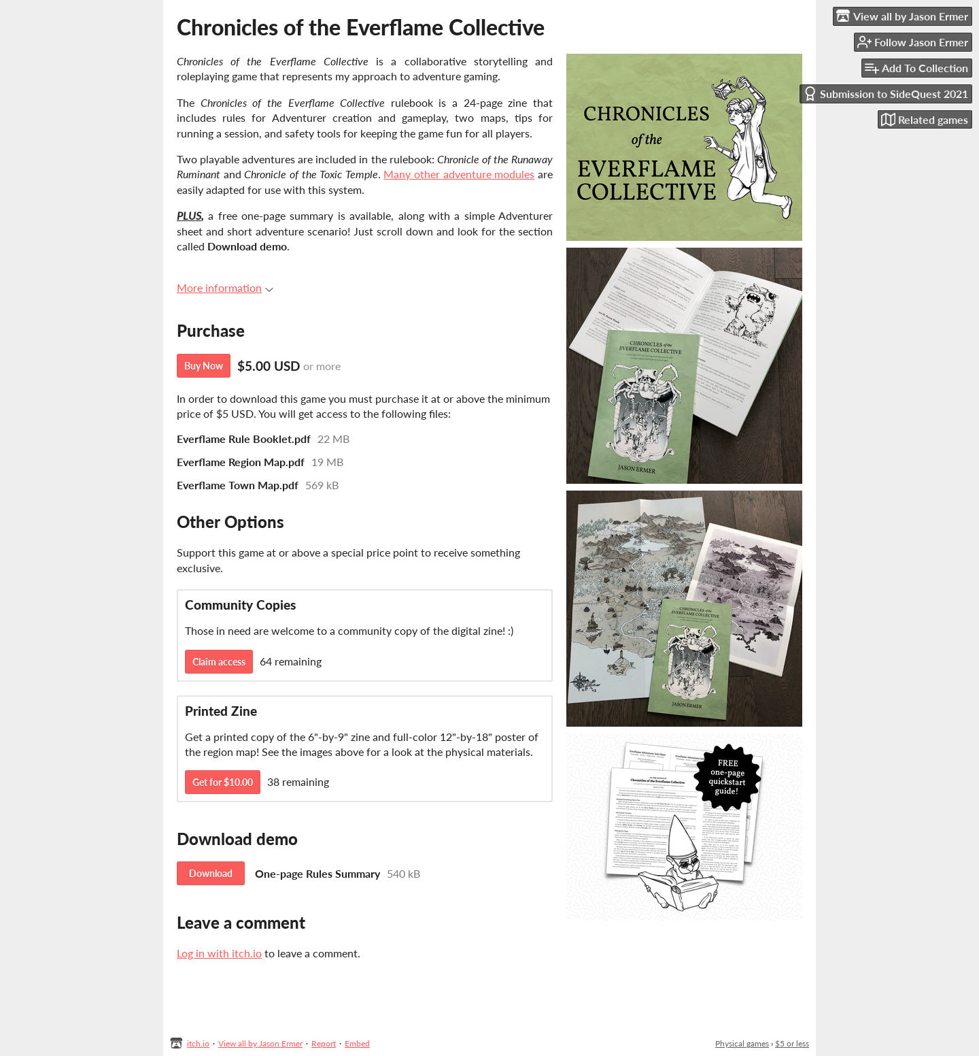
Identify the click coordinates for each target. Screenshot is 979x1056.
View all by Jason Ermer (260, 1043)
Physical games (742, 1043)
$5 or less (792, 1043)
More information (225, 287)
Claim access (218, 661)
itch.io (198, 1043)
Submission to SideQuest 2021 (885, 93)
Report (323, 1043)
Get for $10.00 (222, 782)
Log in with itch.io (219, 952)
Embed (357, 1043)
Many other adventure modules (458, 173)
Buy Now (203, 366)
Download (211, 873)
